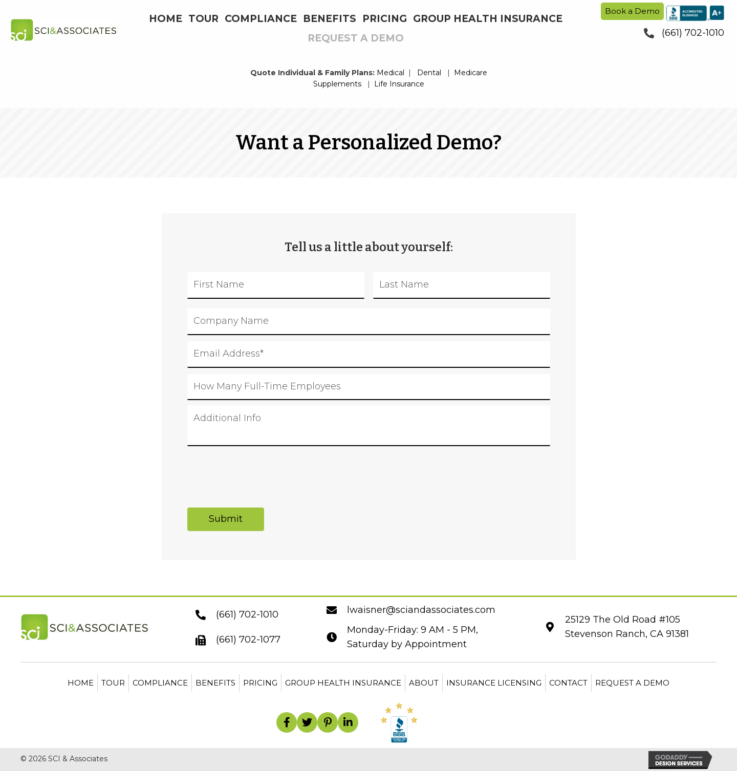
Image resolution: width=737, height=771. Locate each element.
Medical (390, 72)
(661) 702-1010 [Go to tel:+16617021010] (247, 614)
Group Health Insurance (343, 683)
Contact (568, 683)
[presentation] (265, 471)
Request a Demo (632, 683)
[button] (286, 722)
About (424, 683)
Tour (113, 683)
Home (81, 683)
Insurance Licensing (493, 683)
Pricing (260, 683)
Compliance (160, 683)
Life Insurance (399, 84)
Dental (429, 72)
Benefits (215, 683)
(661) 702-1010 (693, 32)
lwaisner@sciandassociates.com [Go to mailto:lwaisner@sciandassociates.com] (421, 609)
